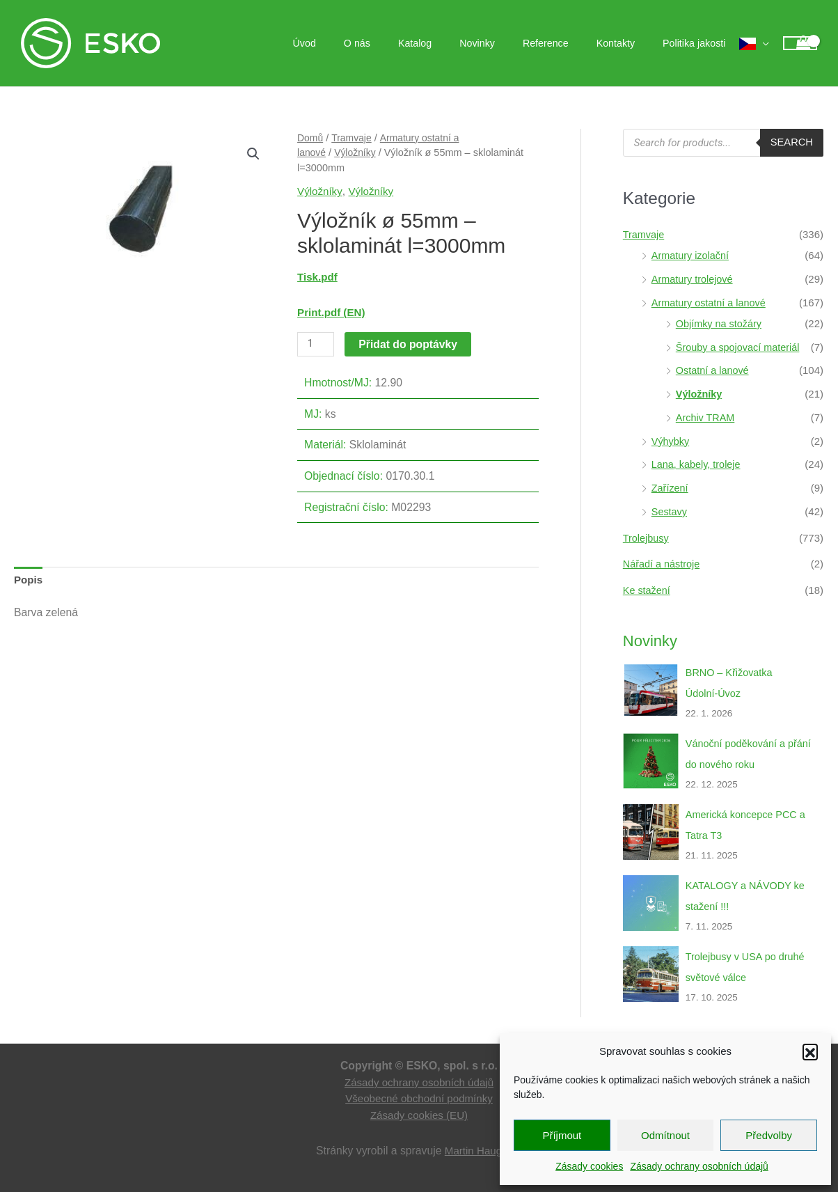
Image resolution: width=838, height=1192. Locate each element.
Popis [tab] (29, 580)
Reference (566, 43)
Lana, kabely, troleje (697, 464)
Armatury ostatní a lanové (710, 302)
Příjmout (561, 1135)
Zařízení (670, 488)
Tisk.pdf (318, 277)
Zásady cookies (589, 1166)
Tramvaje (353, 137)
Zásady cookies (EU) (419, 1115)
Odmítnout (665, 1135)
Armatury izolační (691, 255)
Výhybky (671, 441)
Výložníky (357, 152)
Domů (310, 137)
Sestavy (669, 511)
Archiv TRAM (706, 417)
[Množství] (316, 343)
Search (791, 142)
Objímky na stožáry (720, 323)
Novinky (505, 43)
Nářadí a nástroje (663, 564)
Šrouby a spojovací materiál (740, 347)
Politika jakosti (698, 43)
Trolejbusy (647, 538)
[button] (810, 1051)
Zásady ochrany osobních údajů (699, 1166)
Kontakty (627, 43)
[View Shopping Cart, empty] (800, 43)
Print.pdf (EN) (332, 312)
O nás (401, 43)
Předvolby (768, 1135)
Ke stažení (647, 590)
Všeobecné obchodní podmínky (419, 1098)
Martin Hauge (476, 1150)
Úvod (356, 43)
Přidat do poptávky (409, 344)
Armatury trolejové (693, 279)
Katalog (451, 43)
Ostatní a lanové (714, 370)
